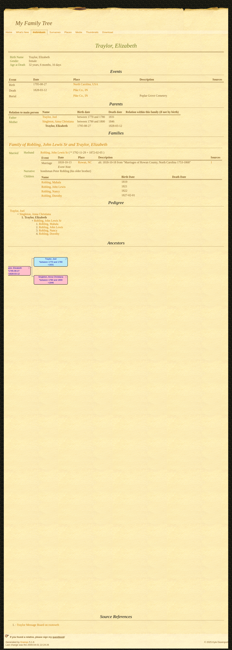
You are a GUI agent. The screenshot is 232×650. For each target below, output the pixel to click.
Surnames (55, 32)
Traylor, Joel (49, 116)
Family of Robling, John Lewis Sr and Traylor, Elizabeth (58, 144)
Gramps (24, 642)
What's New (22, 32)
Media (79, 32)
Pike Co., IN (80, 90)
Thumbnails (92, 32)
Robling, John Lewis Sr (54, 152)
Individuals (39, 32)
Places (68, 32)
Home (9, 32)
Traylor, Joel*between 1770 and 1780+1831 (50, 262)
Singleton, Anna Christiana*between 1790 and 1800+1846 (50, 280)
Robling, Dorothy (52, 195)
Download (107, 32)
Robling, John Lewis (54, 186)
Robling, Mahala (51, 182)
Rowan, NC (85, 162)
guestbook (58, 637)
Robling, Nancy (51, 191)
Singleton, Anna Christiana (58, 121)
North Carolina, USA (85, 84)
